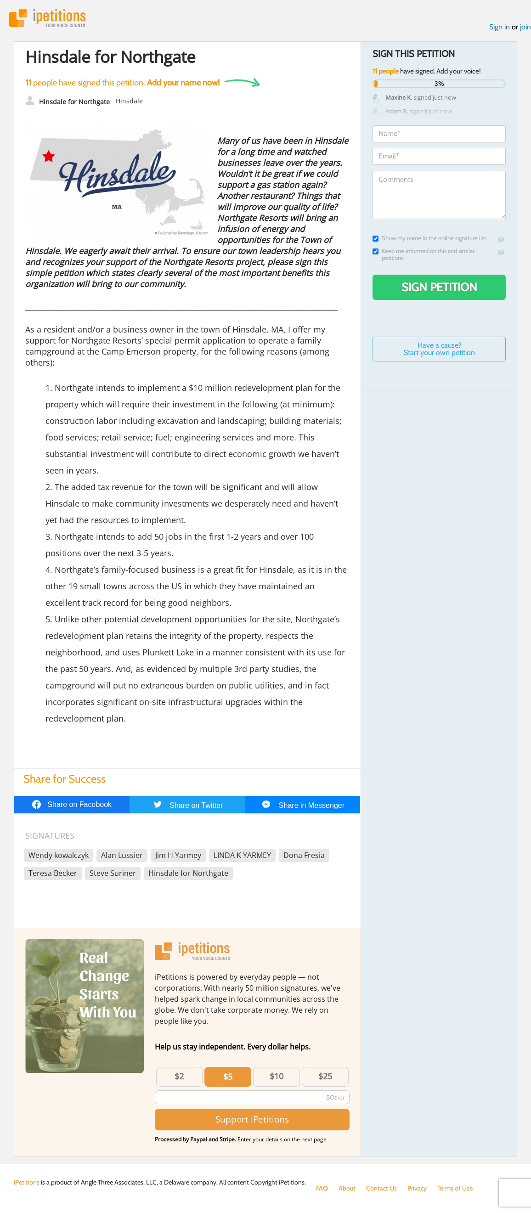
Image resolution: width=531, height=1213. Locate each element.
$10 (276, 1076)
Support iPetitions (252, 1119)
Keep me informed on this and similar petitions (424, 254)
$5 (227, 1076)
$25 (325, 1076)
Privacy (417, 1188)
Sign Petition (439, 287)
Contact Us (381, 1188)
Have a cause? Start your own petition (439, 349)
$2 (179, 1076)
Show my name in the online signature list (429, 238)
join (525, 27)
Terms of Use (455, 1188)
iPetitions (47, 18)
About (347, 1188)
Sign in (499, 27)
